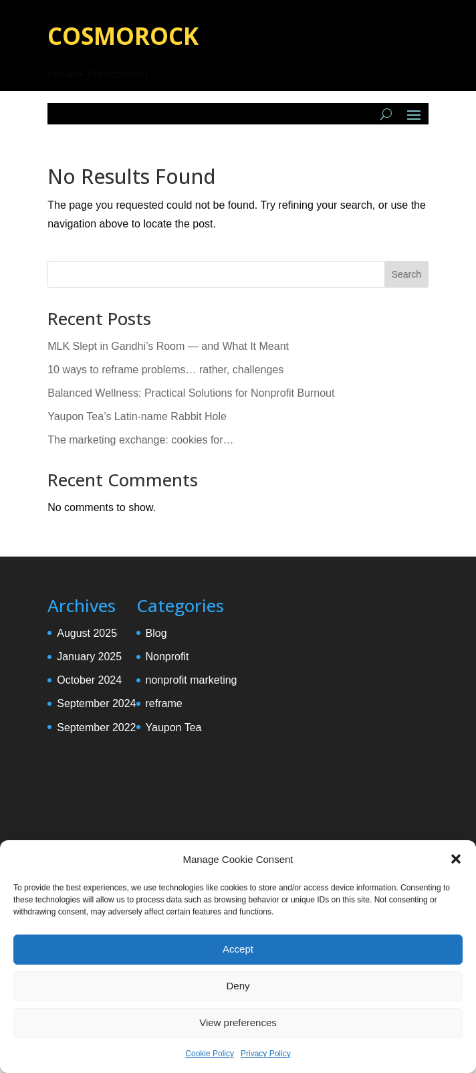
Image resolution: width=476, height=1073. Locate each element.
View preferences (238, 1022)
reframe (164, 703)
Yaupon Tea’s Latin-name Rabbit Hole (137, 416)
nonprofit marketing (191, 680)
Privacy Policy (266, 1053)
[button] (456, 859)
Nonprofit (167, 656)
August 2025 (87, 633)
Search (406, 274)
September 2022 (96, 727)
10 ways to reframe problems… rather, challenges (165, 369)
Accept (238, 949)
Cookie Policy (209, 1053)
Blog (156, 633)
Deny (237, 985)
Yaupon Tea (174, 727)
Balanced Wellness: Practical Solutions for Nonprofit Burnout (190, 393)
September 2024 (96, 703)
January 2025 (89, 656)
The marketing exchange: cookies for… (140, 440)
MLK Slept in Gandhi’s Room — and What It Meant (168, 346)
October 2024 (89, 680)
